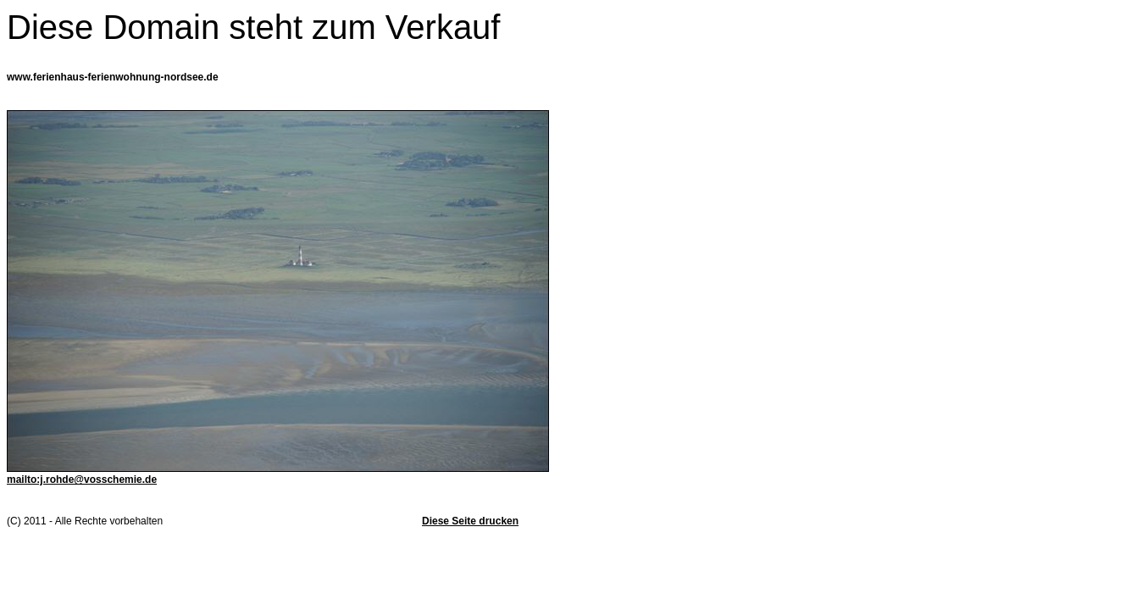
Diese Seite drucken (470, 521)
